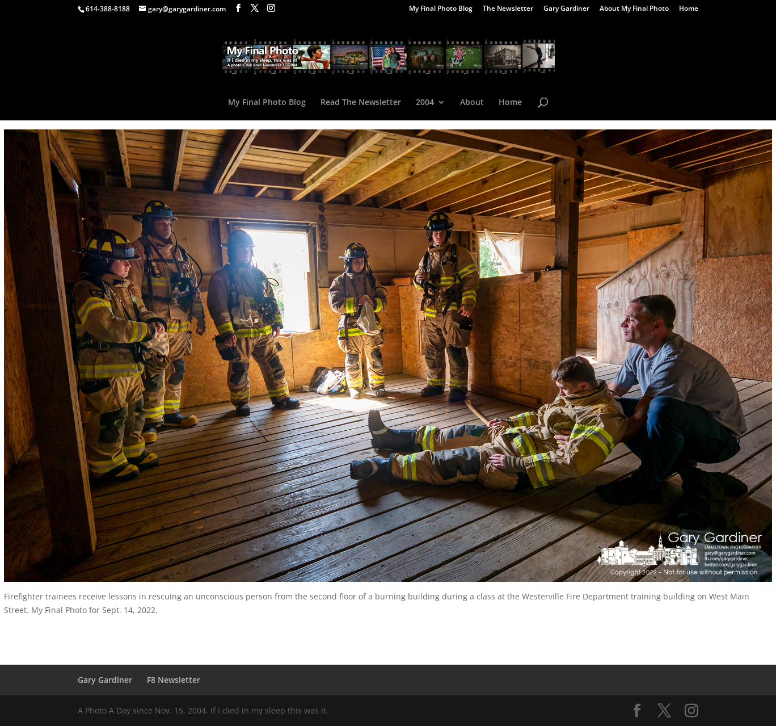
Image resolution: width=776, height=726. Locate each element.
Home (688, 9)
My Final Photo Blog (441, 9)
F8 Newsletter (173, 679)
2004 (425, 102)
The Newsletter (508, 9)
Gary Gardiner (566, 9)
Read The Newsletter (360, 102)
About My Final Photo (634, 9)
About (472, 102)
